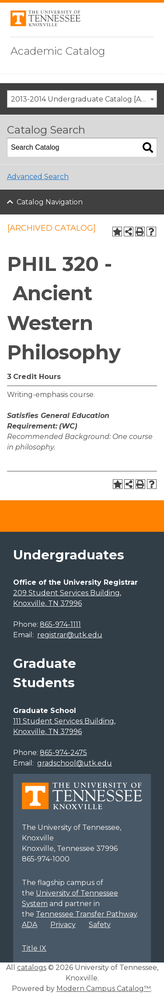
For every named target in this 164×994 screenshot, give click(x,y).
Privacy (63, 924)
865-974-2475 (63, 752)
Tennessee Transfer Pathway (86, 914)
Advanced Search (38, 176)
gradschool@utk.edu (74, 763)
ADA (29, 924)
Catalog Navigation (50, 202)
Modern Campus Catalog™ (103, 988)
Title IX (34, 948)
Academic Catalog (57, 51)
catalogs (31, 967)
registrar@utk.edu (69, 635)
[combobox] (82, 99)
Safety (100, 924)
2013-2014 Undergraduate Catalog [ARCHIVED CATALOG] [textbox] (84, 99)
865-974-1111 (60, 624)
